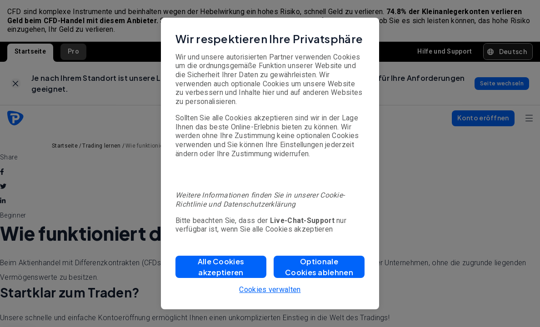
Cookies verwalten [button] (269, 289)
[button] (220, 267)
